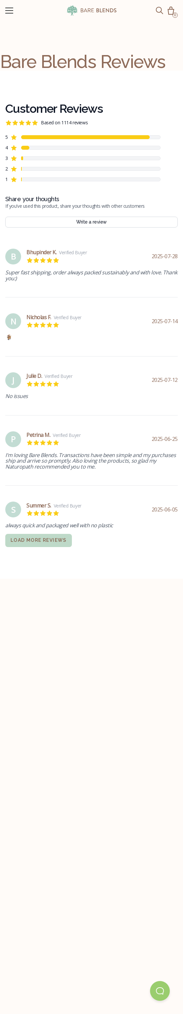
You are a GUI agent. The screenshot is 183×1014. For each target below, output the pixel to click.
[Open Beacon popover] (160, 991)
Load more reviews (39, 540)
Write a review (91, 222)
